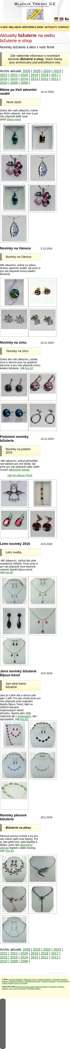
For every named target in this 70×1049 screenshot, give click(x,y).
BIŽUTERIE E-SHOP (32, 27)
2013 (34, 79)
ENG (62, 20)
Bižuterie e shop (30, 979)
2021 (14, 75)
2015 (14, 79)
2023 (57, 71)
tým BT (29, 368)
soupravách (24, 716)
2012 (44, 79)
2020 (24, 75)
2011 (55, 79)
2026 (26, 71)
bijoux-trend (14, 119)
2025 (37, 71)
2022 (3, 75)
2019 (34, 75)
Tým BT (9, 850)
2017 (55, 75)
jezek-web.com (62, 973)
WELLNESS (15, 27)
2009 (14, 83)
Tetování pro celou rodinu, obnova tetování (32, 987)
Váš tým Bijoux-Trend (19, 475)
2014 (24, 79)
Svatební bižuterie (44, 979)
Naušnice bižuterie (16, 981)
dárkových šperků (19, 469)
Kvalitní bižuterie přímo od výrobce (15, 983)
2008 (24, 83)
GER (56, 20)
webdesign (52, 973)
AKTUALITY (50, 27)
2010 (3, 83)
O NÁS (4, 27)
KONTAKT (63, 27)
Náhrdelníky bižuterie (33, 981)
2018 (44, 75)
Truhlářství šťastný (34, 988)
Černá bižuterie (63, 981)
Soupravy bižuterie (16, 979)
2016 (3, 79)
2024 (47, 71)
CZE (67, 20)
